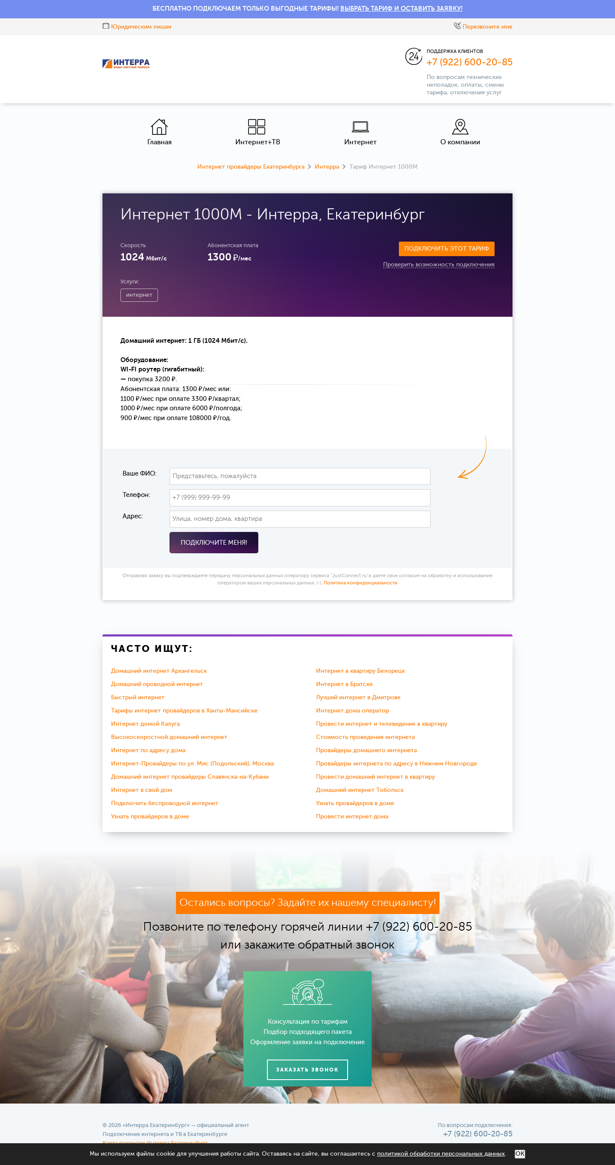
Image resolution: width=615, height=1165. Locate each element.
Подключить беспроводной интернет (164, 803)
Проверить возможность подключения (439, 265)
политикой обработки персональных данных (441, 1154)
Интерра (327, 167)
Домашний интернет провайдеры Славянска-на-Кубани (190, 777)
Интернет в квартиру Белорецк (360, 671)
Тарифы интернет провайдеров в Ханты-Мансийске (184, 711)
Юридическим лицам (136, 27)
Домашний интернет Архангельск (159, 671)
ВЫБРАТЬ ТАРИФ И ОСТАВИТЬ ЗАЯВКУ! (401, 9)
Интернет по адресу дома (148, 750)
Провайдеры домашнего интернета (366, 750)
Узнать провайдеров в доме (355, 803)
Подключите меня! (214, 543)
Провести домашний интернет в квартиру (375, 777)
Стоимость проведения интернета (365, 737)
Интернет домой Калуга (145, 724)
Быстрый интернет (137, 698)
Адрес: (133, 516)
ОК (519, 1154)
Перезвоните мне (483, 27)
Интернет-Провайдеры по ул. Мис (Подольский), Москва (192, 764)
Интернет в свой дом (141, 790)
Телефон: (136, 495)
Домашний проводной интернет (157, 684)
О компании (460, 132)
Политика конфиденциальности (361, 583)
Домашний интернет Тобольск (360, 790)
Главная (159, 132)
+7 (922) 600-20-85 (469, 62)
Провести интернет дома (352, 817)
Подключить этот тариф (446, 249)
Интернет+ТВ (257, 132)
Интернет (360, 132)
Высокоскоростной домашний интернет (169, 737)
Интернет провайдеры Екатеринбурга (251, 167)
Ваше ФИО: (140, 473)
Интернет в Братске (344, 684)
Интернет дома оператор (352, 711)
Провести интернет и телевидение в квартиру (381, 724)
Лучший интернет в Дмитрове (358, 698)
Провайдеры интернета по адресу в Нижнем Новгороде (396, 764)
